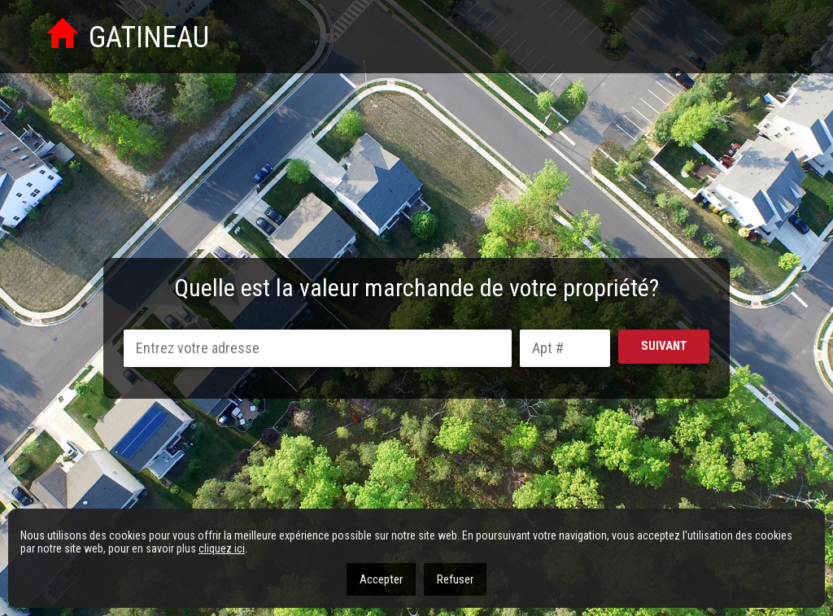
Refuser (455, 579)
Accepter (381, 579)
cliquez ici (221, 548)
